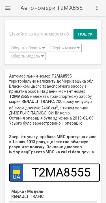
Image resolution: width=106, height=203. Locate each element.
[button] (8, 8)
